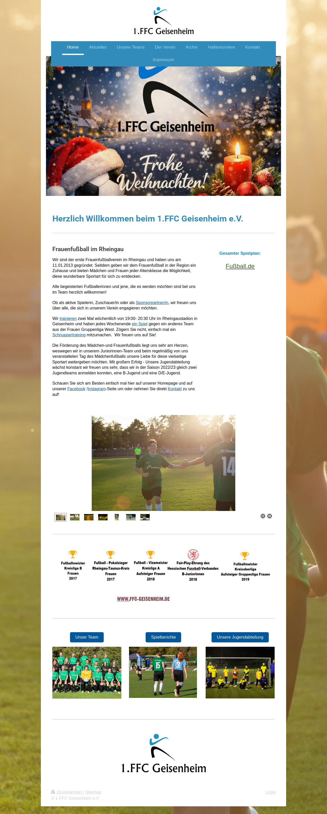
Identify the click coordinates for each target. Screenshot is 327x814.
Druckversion (67, 792)
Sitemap (93, 792)
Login (270, 792)
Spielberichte (163, 637)
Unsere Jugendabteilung (240, 637)
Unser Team (86, 637)
